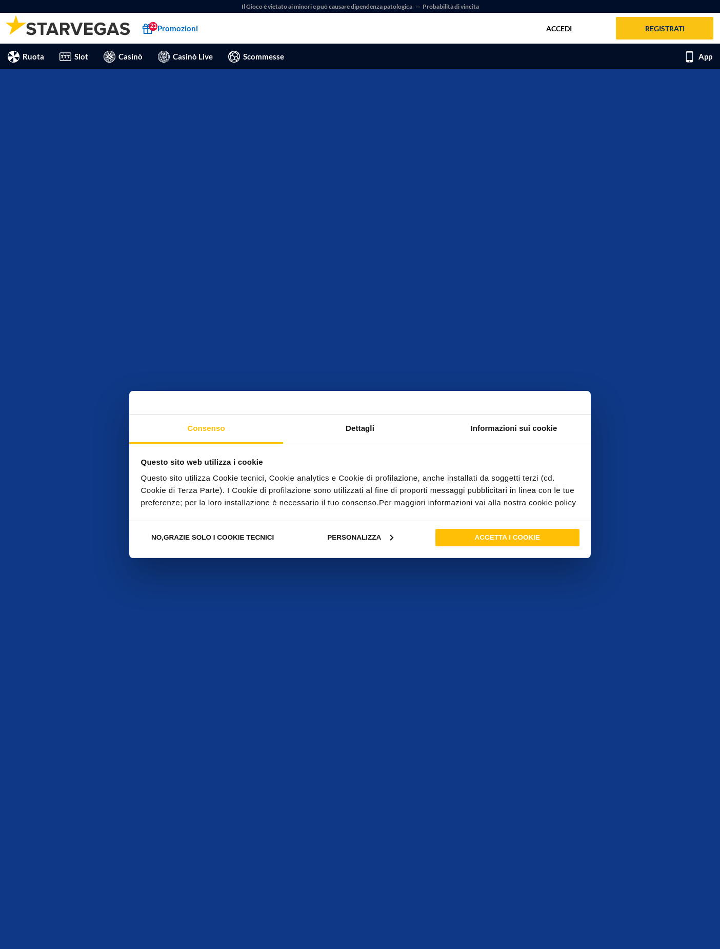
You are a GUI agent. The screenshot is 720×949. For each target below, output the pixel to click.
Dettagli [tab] (360, 428)
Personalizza (360, 537)
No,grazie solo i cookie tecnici (212, 537)
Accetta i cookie (508, 537)
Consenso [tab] (206, 428)
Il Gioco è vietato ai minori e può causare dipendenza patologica (327, 6)
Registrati (665, 28)
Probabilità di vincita (451, 6)
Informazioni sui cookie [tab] (514, 428)
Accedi (559, 28)
